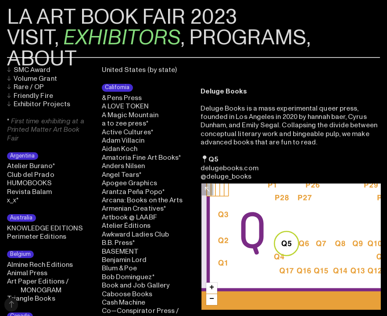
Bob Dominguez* (128, 277)
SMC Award (29, 70)
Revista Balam (29, 192)
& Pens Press (122, 98)
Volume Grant (32, 78)
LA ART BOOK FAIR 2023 (122, 17)
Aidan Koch (120, 149)
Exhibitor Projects (39, 104)
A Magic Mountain (130, 115)
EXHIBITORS (121, 37)
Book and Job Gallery (136, 285)
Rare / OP (25, 87)
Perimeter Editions (36, 236)
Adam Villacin (123, 140)
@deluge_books (226, 176)
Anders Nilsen (123, 166)
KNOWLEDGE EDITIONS (45, 228)
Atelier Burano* (31, 166)
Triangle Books (31, 298)
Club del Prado (30, 175)
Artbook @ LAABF (129, 217)
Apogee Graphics (129, 183)
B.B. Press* (118, 243)
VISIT (30, 37)
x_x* (12, 200)
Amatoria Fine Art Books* (141, 157)
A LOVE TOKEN (125, 106)
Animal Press (27, 273)
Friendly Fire (30, 96)
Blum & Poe (119, 268)
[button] (211, 288)
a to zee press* (125, 123)
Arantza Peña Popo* (133, 192)
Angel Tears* (122, 175)
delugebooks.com (229, 168)
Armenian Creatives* (134, 208)
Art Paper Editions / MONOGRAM (38, 285)
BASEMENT (120, 251)
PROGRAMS (247, 37)
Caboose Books (127, 294)
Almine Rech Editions (40, 264)
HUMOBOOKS (29, 183)
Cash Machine (124, 302)
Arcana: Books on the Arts (142, 200)
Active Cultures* (127, 132)
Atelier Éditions (126, 225)
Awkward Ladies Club (135, 234)
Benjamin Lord (124, 260)
